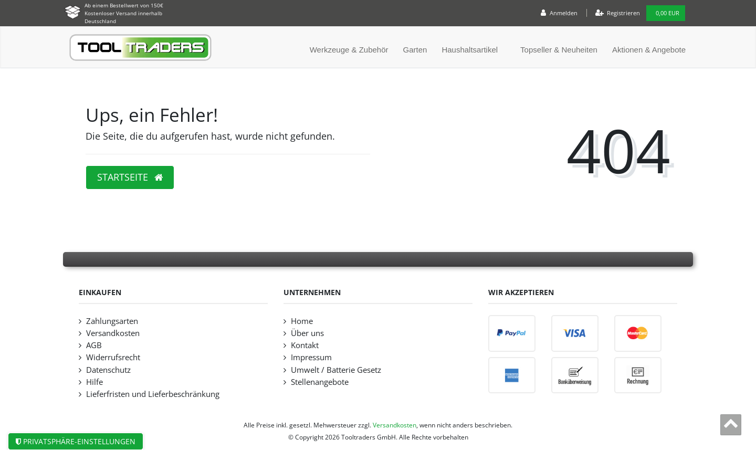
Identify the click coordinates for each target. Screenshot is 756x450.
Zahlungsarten (112, 321)
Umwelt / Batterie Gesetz (336, 369)
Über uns (307, 333)
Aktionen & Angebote (649, 49)
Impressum (311, 357)
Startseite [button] (130, 177)
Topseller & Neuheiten (558, 49)
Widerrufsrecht (113, 357)
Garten (415, 49)
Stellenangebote (320, 382)
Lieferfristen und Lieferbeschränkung (152, 394)
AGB (94, 345)
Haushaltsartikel (470, 49)
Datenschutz (108, 369)
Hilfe (94, 382)
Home (302, 321)
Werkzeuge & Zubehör (349, 49)
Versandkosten (113, 333)
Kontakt (305, 345)
